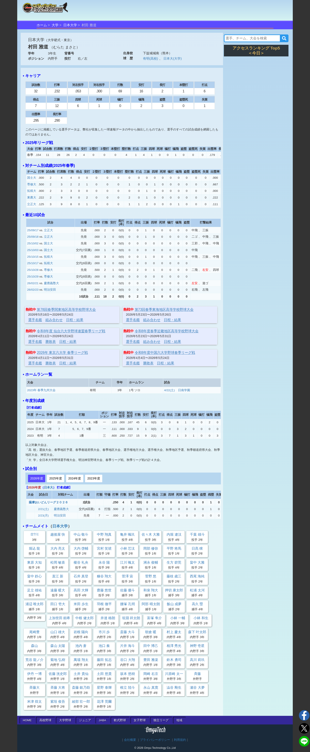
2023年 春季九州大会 (41, 390)
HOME (27, 720)
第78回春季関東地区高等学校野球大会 (66, 309)
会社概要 (130, 739)
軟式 (120, 720)
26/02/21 (33, 283)
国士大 (31, 177)
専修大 (31, 184)
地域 (179, 720)
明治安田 (50, 289)
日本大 (48, 487)
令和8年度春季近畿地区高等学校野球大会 (167, 331)
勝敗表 (50, 341)
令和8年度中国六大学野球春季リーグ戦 (165, 352)
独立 (161, 720)
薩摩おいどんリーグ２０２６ (48, 502)
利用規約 (180, 739)
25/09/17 (33, 230)
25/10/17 (33, 263)
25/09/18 (33, 236)
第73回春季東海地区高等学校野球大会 (164, 309)
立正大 (31, 204)
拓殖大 (31, 190)
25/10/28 (33, 269)
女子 (140, 720)
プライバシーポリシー (155, 739)
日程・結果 (74, 320)
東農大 (31, 197)
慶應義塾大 (51, 283)
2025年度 (55, 478)
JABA (102, 720)
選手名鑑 (35, 320)
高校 (45, 720)
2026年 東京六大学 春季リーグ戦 (62, 352)
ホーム (42, 25)
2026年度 (36, 478)
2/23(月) (43, 515)
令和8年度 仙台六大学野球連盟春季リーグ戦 (71, 331)
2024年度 (74, 478)
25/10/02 (33, 243)
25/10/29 (33, 276)
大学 (55, 25)
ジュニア (85, 720)
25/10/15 (33, 256)
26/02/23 (33, 289)
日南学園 (184, 390)
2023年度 (93, 478)
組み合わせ (54, 320)
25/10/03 (33, 250)
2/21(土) (43, 509)
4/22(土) (169, 390)
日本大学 (70, 25)
